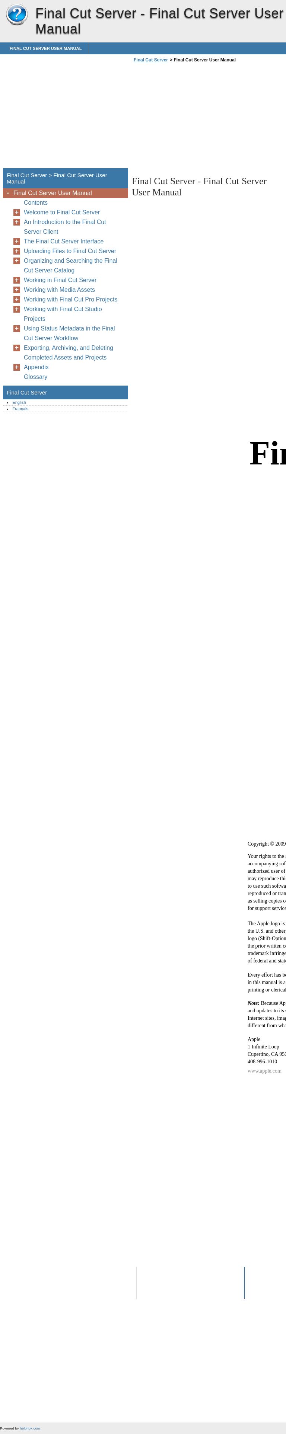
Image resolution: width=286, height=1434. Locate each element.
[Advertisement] (194, 118)
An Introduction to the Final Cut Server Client (65, 227)
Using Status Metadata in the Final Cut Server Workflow (69, 333)
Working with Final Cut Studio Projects (63, 314)
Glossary (35, 377)
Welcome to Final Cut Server (62, 212)
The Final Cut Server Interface (64, 241)
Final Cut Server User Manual (46, 48)
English (19, 402)
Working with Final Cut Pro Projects (70, 299)
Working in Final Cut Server (60, 280)
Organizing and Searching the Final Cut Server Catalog (70, 266)
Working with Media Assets (59, 290)
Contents (36, 202)
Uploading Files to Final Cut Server (70, 251)
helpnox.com (30, 1428)
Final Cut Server (17, 15)
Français (20, 408)
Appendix (36, 367)
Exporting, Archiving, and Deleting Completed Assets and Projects (68, 353)
